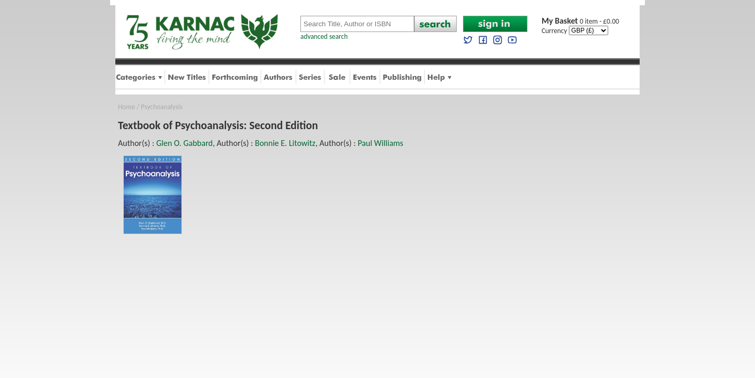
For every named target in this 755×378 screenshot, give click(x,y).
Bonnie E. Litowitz (285, 143)
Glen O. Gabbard (184, 143)
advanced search (324, 36)
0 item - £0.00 (580, 21)
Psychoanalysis (161, 106)
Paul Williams (380, 143)
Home (126, 106)
